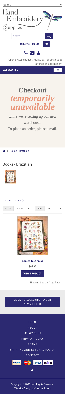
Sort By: (8, 208)
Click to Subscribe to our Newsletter (32, 302)
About (32, 327)
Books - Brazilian (20, 150)
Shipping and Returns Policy (32, 349)
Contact (32, 355)
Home (32, 322)
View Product (32, 273)
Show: (40, 208)
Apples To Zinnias (32, 261)
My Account (33, 333)
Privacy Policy (32, 338)
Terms (32, 344)
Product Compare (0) (14, 200)
